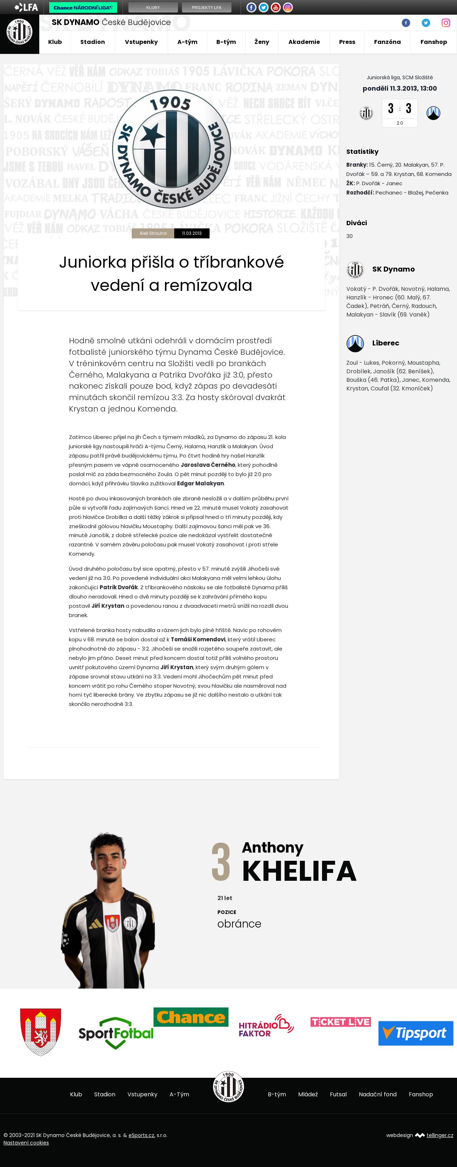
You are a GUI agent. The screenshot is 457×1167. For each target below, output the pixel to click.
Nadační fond (378, 1094)
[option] (41, 1032)
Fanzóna (387, 42)
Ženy (262, 42)
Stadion (92, 42)
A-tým (187, 42)
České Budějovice (111, 22)
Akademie (304, 42)
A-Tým (179, 1094)
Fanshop (434, 42)
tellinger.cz (440, 1135)
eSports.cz (141, 1135)
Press (347, 42)
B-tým (226, 42)
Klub (55, 42)
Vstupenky (141, 42)
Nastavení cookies (26, 1142)
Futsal (338, 1094)
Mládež (308, 1094)
